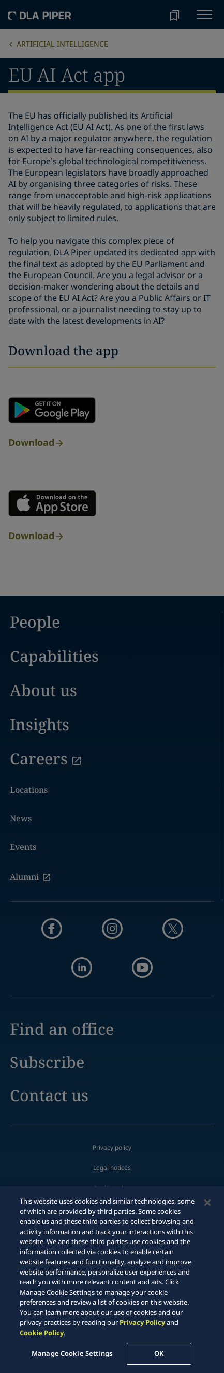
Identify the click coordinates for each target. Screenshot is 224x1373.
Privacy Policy (142, 1322)
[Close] (207, 1202)
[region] (112, 1279)
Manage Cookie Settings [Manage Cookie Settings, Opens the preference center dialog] (72, 1353)
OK (158, 1353)
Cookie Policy (42, 1332)
